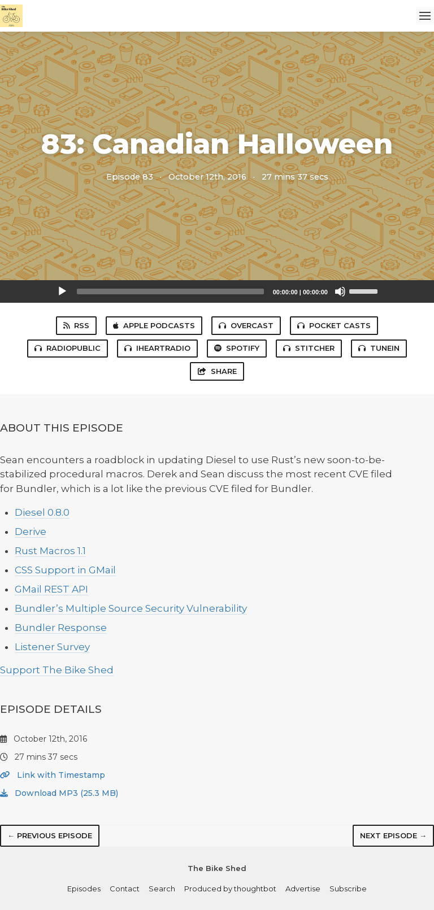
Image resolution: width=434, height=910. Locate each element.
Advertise (302, 888)
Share (217, 371)
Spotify (236, 347)
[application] (217, 291)
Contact (125, 888)
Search (162, 888)
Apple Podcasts (154, 325)
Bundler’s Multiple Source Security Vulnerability (131, 608)
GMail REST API (51, 589)
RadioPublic (67, 347)
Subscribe (348, 888)
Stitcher (309, 347)
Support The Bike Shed (57, 670)
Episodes (84, 888)
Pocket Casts (334, 325)
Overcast (246, 325)
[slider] (170, 291)
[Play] (62, 291)
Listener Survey (52, 646)
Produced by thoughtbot (230, 888)
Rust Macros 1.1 (50, 550)
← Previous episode (49, 835)
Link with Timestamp (52, 775)
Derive (30, 531)
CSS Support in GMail (65, 570)
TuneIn (379, 347)
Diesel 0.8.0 (42, 512)
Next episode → (393, 835)
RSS (76, 325)
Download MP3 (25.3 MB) (59, 793)
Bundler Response (61, 627)
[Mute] (340, 291)
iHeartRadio (157, 347)
